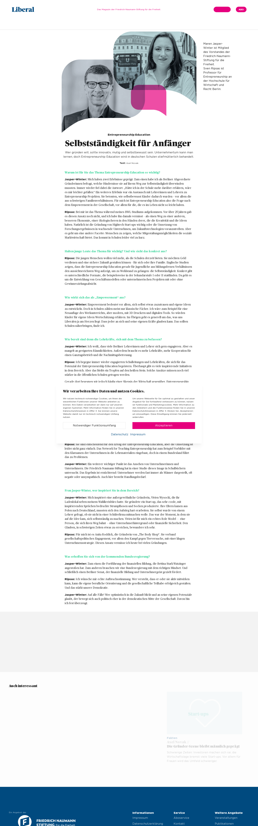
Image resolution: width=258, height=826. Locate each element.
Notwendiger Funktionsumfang (94, 425)
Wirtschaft (124, 23)
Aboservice (181, 818)
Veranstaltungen (226, 818)
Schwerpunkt (80, 23)
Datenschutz (119, 434)
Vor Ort (155, 23)
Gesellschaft (103, 23)
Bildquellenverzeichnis (201, 23)
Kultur (141, 23)
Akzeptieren (163, 425)
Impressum (173, 23)
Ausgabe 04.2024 (53, 23)
